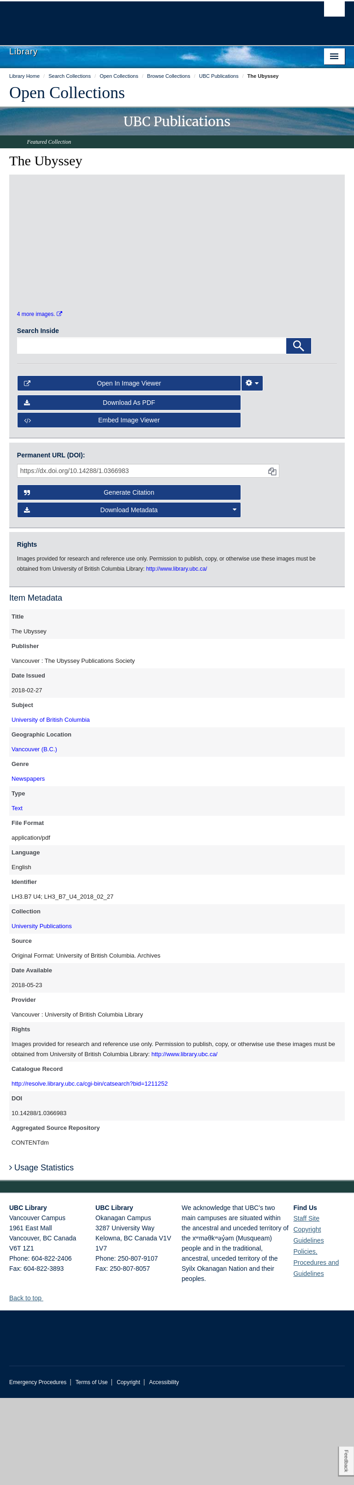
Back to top (29, 1385)
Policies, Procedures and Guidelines (316, 1349)
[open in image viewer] (57, 235)
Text (17, 895)
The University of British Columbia (152, 18)
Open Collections (67, 92)
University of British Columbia (51, 806)
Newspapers (28, 865)
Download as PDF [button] (89, 489)
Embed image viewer (92, 507)
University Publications (42, 1013)
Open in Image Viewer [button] (92, 470)
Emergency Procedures (37, 1469)
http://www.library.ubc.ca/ (184, 1141)
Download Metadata (130, 597)
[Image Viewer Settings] (252, 470)
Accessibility (164, 1469)
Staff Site (306, 1305)
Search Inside (38, 417)
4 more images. (39, 401)
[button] (46, 1384)
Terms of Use (92, 1469)
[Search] (299, 433)
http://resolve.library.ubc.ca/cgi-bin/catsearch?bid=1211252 (90, 1170)
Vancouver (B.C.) (34, 836)
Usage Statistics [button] (41, 1254)
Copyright (128, 1469)
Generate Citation (89, 579)
